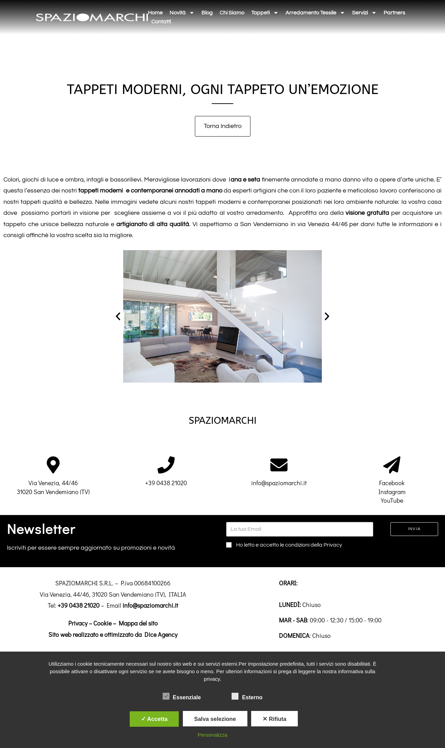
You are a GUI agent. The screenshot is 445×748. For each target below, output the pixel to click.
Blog (207, 12)
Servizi (364, 12)
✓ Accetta (154, 719)
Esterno (247, 696)
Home (155, 12)
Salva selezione (215, 719)
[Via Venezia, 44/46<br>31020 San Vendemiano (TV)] (53, 465)
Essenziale (182, 696)
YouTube (392, 500)
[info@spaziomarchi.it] (279, 465)
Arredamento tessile (315, 12)
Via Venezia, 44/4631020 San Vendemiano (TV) (53, 487)
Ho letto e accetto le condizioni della (289, 545)
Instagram (392, 492)
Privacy (77, 623)
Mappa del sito (138, 623)
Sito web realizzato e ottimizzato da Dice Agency (112, 634)
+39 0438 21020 (166, 483)
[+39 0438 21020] (166, 465)
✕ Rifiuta (274, 719)
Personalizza (212, 735)
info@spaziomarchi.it (279, 483)
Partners (394, 12)
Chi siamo (232, 12)
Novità (182, 12)
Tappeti (265, 12)
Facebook (392, 483)
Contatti (161, 21)
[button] (118, 316)
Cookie (102, 623)
